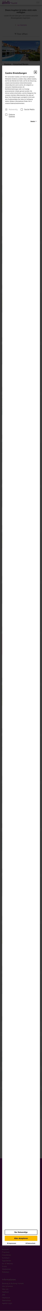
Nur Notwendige (21, 1232)
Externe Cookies (10, 116)
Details (33, 121)
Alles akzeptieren (21, 1238)
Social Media (27, 109)
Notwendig (11, 109)
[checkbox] (6, 109)
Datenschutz (30, 1243)
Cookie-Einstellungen (16, 73)
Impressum (11, 1243)
